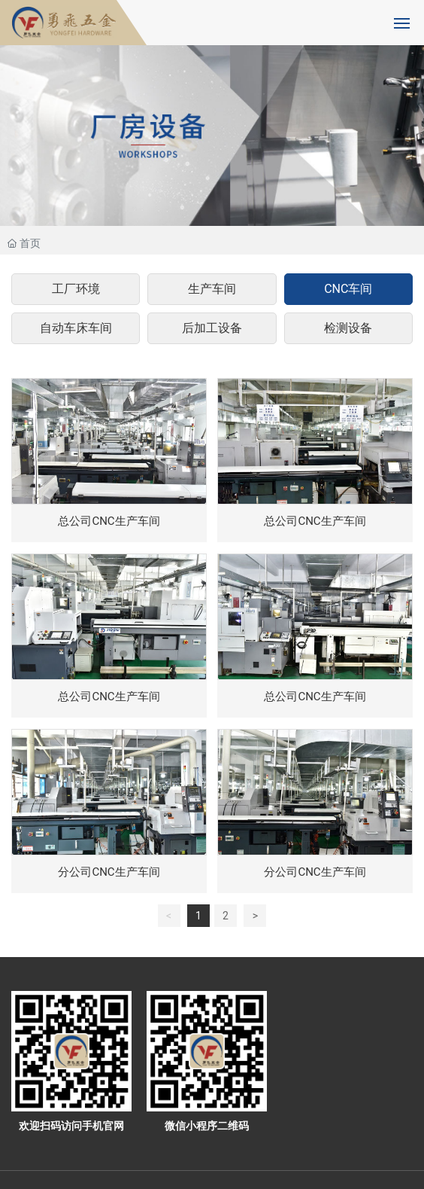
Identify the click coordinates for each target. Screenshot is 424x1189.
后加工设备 (212, 328)
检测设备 (348, 328)
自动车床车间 (76, 328)
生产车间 (212, 289)
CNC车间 (348, 289)
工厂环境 (76, 289)
